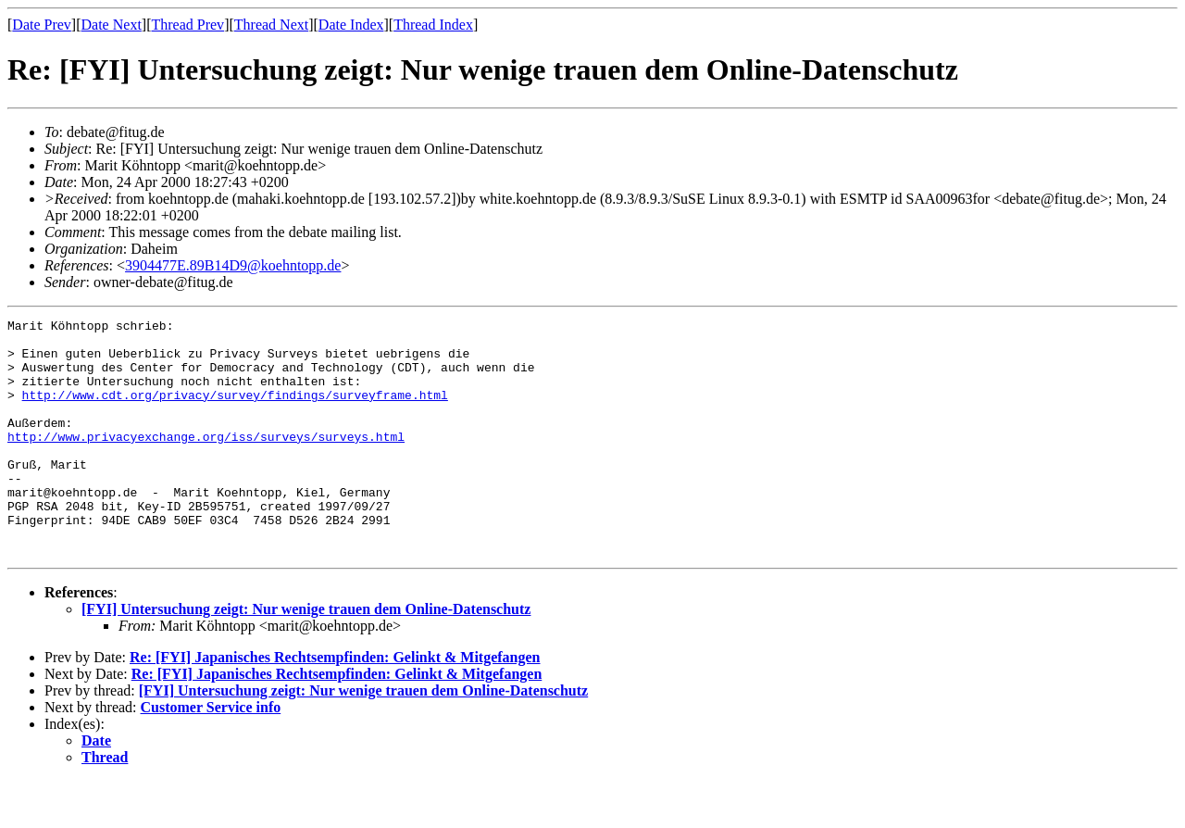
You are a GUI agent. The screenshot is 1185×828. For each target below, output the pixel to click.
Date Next (111, 24)
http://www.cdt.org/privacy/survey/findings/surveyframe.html (235, 411)
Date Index (351, 24)
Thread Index (433, 24)
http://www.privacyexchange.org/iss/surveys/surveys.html (206, 461)
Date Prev (41, 24)
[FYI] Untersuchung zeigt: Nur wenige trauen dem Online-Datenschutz (305, 656)
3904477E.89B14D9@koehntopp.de (233, 265)
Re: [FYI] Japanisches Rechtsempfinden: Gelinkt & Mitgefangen (335, 704)
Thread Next (271, 24)
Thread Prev (187, 24)
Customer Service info (211, 754)
